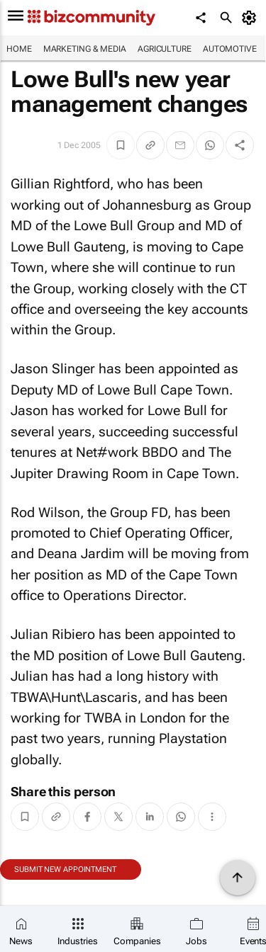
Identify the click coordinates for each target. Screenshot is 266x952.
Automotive (230, 49)
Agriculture (165, 49)
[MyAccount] (251, 17)
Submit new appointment (65, 869)
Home (19, 49)
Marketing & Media (84, 49)
